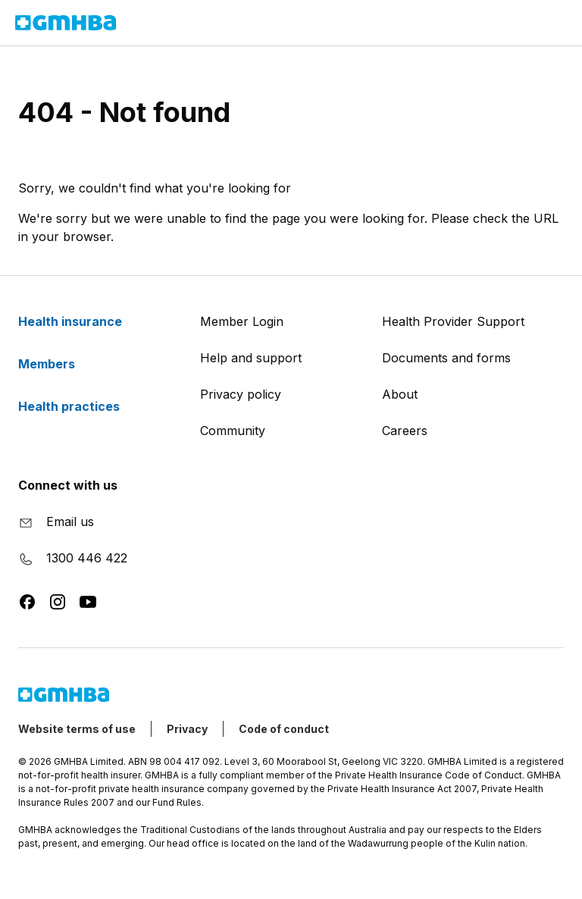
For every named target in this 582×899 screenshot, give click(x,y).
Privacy (187, 728)
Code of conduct (284, 728)
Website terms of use (77, 728)
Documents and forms (446, 357)
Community (232, 430)
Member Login (241, 321)
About (400, 394)
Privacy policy (240, 394)
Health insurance (79, 321)
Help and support (251, 357)
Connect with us (67, 485)
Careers (404, 430)
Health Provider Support (453, 321)
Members (55, 363)
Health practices (78, 406)
